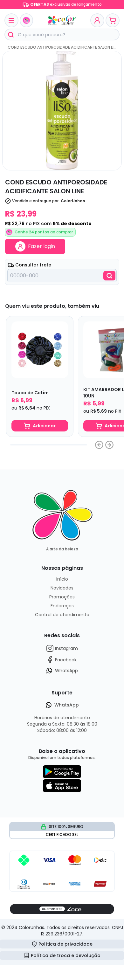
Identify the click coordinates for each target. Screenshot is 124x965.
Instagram (62, 648)
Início (62, 579)
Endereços (62, 606)
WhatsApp (62, 670)
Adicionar (40, 426)
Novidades (62, 588)
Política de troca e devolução (62, 955)
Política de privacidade (62, 944)
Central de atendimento (62, 614)
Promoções (62, 597)
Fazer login (35, 246)
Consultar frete (29, 265)
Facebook (61, 660)
